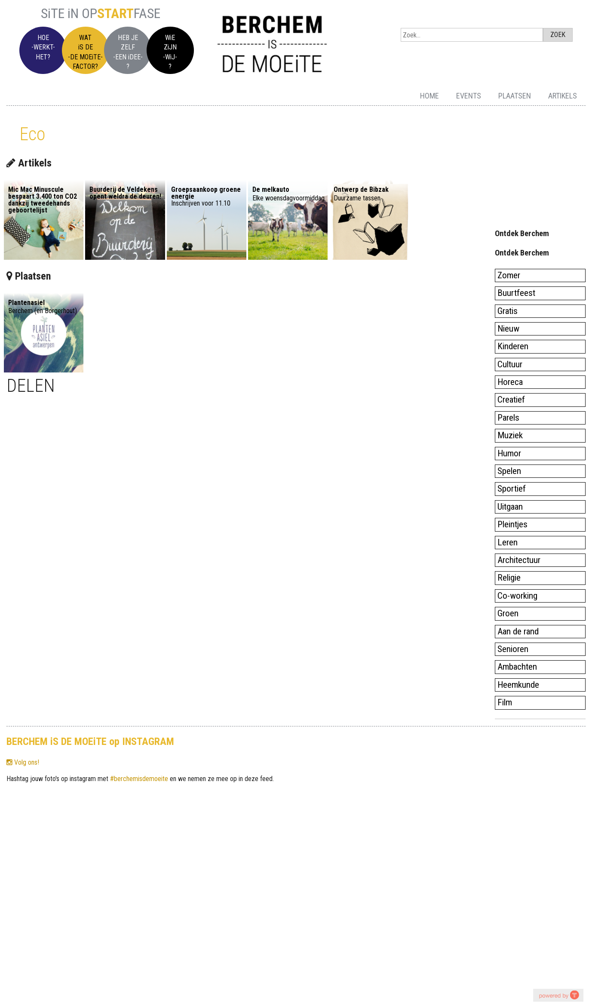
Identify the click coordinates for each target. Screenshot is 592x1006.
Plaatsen (514, 95)
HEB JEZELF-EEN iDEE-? (128, 52)
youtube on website (558, 995)
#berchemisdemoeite (139, 779)
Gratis (507, 311)
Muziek (510, 435)
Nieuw (508, 328)
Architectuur (518, 560)
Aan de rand (518, 631)
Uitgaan (510, 506)
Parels (508, 417)
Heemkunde (518, 685)
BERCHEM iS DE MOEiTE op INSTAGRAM (90, 741)
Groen (507, 613)
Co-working (517, 596)
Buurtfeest (516, 293)
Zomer (508, 275)
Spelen (509, 471)
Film (504, 702)
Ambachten (517, 666)
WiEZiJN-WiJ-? (170, 52)
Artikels (562, 95)
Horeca (510, 382)
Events (468, 95)
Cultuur (509, 364)
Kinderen (512, 346)
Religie (509, 577)
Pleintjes (512, 524)
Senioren (512, 649)
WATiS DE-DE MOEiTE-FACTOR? (85, 52)
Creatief (511, 399)
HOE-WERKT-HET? (43, 47)
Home (429, 95)
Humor (509, 453)
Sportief (511, 488)
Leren (507, 542)
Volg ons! (22, 762)
